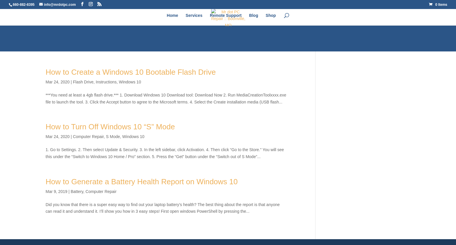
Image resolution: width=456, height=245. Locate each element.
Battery (77, 191)
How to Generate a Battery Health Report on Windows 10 (142, 181)
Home (172, 15)
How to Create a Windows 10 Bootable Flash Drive (131, 72)
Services (194, 15)
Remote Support (226, 15)
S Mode (113, 136)
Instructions (106, 82)
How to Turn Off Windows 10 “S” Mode (110, 126)
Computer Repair (88, 136)
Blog (253, 15)
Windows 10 (130, 82)
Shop (271, 15)
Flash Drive (83, 82)
